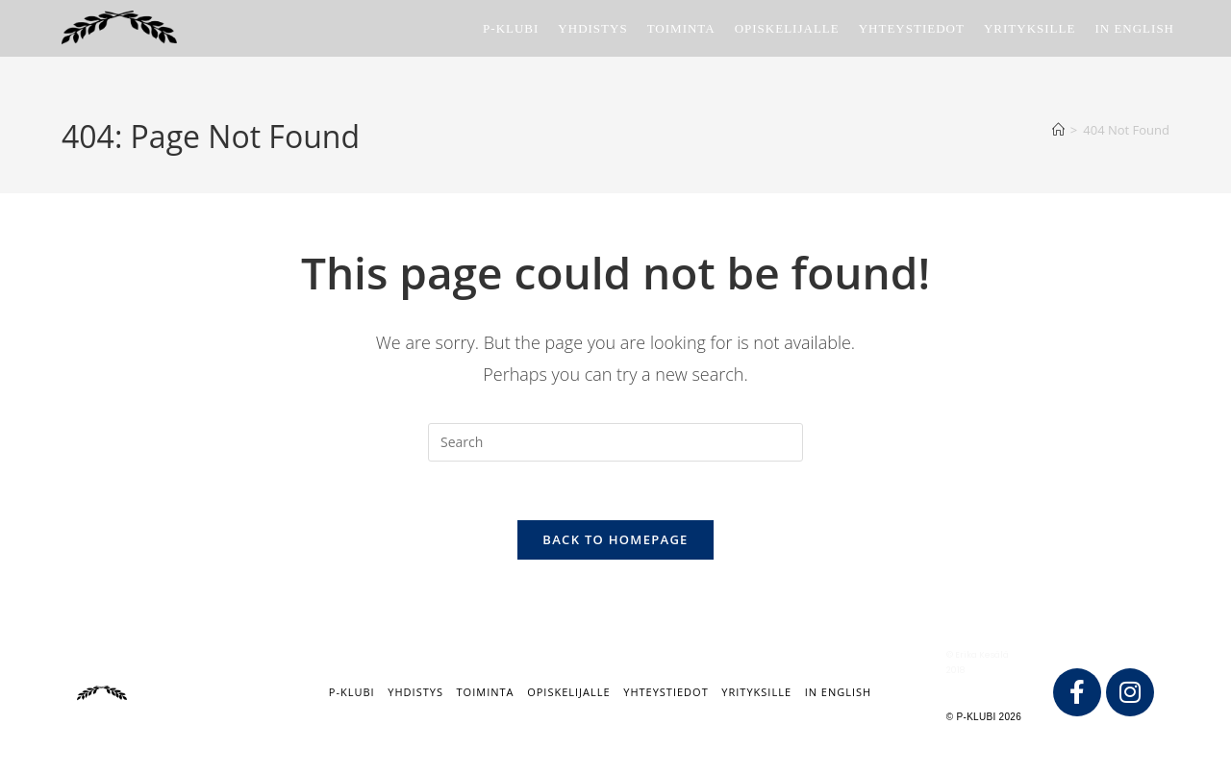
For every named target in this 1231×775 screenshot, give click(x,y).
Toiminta (486, 692)
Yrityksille (756, 692)
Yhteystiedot (665, 692)
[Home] (1058, 129)
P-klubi (352, 692)
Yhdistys (415, 692)
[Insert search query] (615, 442)
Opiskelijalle (568, 692)
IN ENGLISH (838, 692)
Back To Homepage (615, 539)
